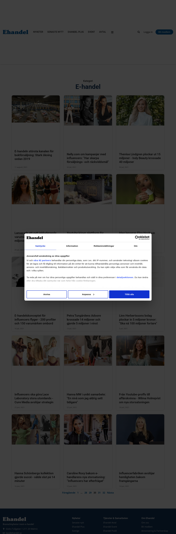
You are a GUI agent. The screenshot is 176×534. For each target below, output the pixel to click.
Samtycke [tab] (40, 246)
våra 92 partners (42, 260)
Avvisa (46, 294)
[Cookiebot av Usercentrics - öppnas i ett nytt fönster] (137, 238)
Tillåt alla (129, 294)
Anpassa (88, 294)
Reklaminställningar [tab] (104, 246)
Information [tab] (72, 246)
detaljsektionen (125, 277)
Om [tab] (135, 246)
